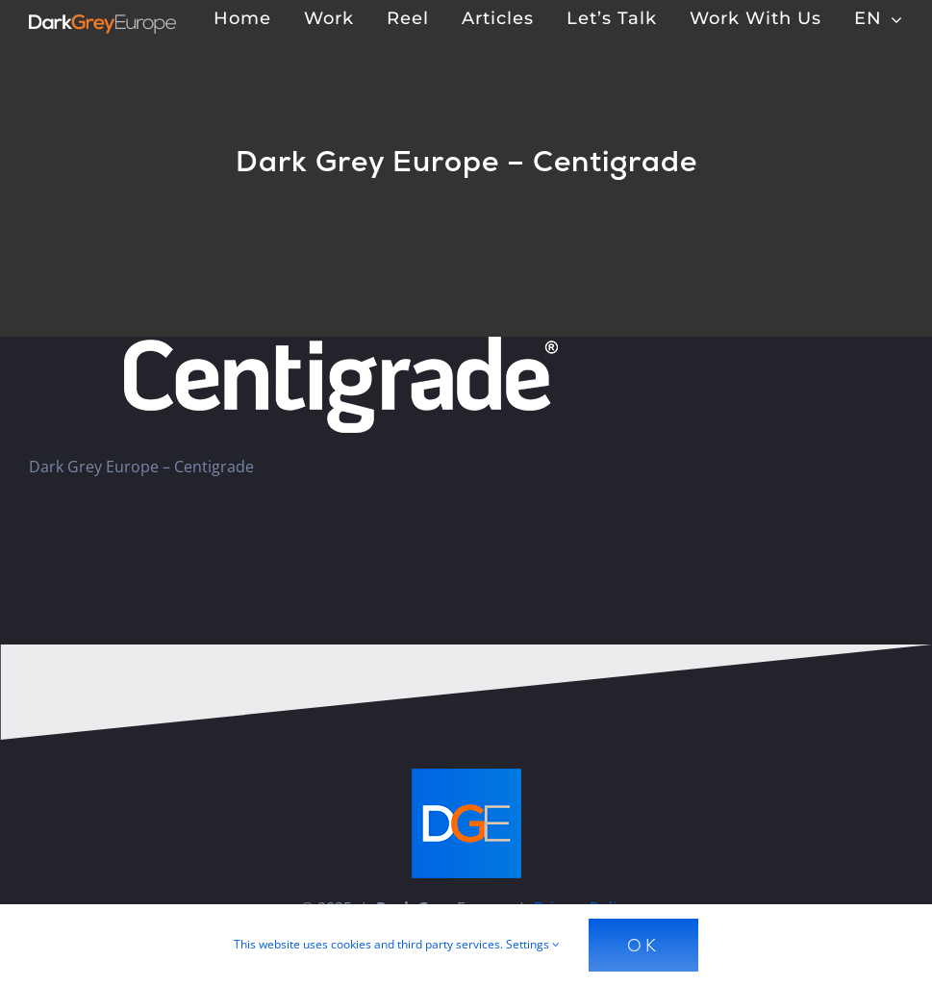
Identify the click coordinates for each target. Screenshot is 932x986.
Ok (643, 945)
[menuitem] (878, 18)
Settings (533, 944)
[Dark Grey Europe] (102, 22)
